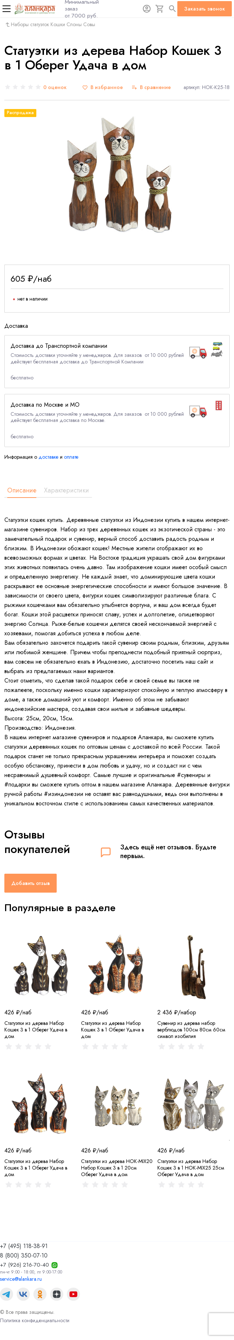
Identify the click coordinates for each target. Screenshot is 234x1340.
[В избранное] (102, 87)
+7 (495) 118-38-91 (24, 1246)
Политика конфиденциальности (34, 1320)
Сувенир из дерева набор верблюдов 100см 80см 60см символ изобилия (191, 1029)
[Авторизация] (147, 9)
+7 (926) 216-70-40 (24, 1265)
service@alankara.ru (21, 1279)
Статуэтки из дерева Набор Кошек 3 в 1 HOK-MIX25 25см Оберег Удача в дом (190, 1168)
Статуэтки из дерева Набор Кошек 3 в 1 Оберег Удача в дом (35, 1029)
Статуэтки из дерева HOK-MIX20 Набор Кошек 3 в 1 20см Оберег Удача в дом (117, 1168)
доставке (48, 456)
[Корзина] (160, 9)
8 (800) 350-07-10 (24, 1255)
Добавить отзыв (30, 883)
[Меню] (6, 8)
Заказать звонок (204, 8)
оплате (71, 456)
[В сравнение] (151, 87)
